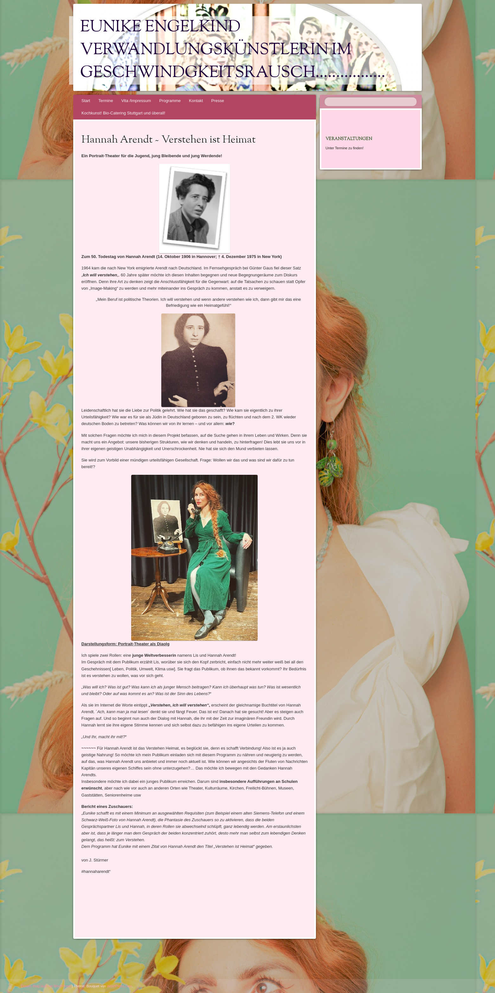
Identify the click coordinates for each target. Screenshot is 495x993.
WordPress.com (119, 986)
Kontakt (196, 100)
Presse (217, 100)
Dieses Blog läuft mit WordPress (46, 986)
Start (85, 100)
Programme (170, 100)
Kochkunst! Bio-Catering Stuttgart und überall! (123, 113)
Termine (105, 100)
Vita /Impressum (136, 100)
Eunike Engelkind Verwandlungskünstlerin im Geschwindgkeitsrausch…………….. (232, 50)
